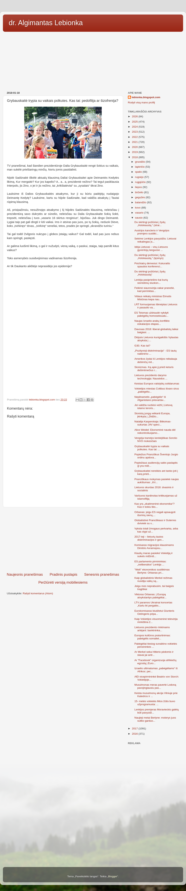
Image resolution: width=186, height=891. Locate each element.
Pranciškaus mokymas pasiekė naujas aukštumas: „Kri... (156, 481)
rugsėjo (139, 177)
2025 (135, 121)
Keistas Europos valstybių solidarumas (156, 383)
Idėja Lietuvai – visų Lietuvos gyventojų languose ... (151, 248)
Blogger (112, 876)
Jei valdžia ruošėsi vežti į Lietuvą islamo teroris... (153, 407)
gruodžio (140, 161)
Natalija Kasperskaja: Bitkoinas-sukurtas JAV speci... (152, 423)
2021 (135, 142)
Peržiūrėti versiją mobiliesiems (63, 582)
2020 (135, 147)
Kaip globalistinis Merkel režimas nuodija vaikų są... (153, 579)
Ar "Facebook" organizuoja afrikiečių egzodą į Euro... (155, 662)
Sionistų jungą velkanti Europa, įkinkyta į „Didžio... (152, 415)
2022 (135, 136)
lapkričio (140, 166)
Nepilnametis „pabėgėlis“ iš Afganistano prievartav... (150, 398)
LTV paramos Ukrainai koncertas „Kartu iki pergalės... (153, 604)
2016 (135, 733)
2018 (135, 157)
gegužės (140, 197)
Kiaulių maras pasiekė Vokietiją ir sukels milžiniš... (153, 555)
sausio (139, 217)
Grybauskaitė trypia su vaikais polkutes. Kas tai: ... (151, 448)
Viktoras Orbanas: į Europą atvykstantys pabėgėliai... (150, 596)
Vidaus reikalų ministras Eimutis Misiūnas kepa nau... (152, 298)
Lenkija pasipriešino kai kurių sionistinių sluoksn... (151, 281)
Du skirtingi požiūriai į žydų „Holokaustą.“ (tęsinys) (149, 257)
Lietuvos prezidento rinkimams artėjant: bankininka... (152, 629)
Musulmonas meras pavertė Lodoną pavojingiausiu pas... (155, 686)
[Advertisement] (93, 60)
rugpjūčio (140, 182)
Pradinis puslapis (63, 574)
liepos (139, 187)
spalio (139, 171)
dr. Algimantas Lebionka (46, 23)
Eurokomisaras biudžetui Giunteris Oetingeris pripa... (154, 612)
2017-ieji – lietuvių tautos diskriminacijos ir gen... (149, 538)
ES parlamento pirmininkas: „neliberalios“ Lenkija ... (150, 563)
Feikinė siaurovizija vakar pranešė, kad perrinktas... (154, 289)
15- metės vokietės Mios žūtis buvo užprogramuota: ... (154, 703)
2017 (135, 728)
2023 (135, 131)
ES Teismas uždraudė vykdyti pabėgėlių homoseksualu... (151, 314)
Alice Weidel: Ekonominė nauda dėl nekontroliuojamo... (155, 431)
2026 (135, 116)
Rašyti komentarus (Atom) (38, 593)
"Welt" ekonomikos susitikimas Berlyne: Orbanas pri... (152, 571)
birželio (139, 192)
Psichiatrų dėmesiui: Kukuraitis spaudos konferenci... (152, 265)
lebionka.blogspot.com (146, 97)
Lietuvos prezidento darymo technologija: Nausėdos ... (150, 377)
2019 (135, 152)
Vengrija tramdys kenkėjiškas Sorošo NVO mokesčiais (155, 439)
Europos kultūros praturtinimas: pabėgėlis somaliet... (152, 637)
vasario (139, 212)
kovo (138, 207)
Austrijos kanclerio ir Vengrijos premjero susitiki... (151, 232)
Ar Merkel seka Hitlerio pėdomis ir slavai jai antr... (154, 653)
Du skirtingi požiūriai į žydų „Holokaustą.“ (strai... (149, 224)
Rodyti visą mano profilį (141, 102)
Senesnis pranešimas (101, 574)
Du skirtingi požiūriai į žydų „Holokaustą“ (149, 273)
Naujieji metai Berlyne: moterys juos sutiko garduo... (155, 719)
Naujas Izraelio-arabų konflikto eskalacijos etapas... (152, 322)
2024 (135, 126)
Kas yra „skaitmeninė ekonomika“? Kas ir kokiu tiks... (154, 505)
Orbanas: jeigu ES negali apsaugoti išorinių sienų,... (155, 514)
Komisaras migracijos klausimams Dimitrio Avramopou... (154, 547)
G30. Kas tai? (142, 345)
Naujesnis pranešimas (25, 574)
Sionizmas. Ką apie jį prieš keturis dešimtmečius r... (154, 369)
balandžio (141, 202)
